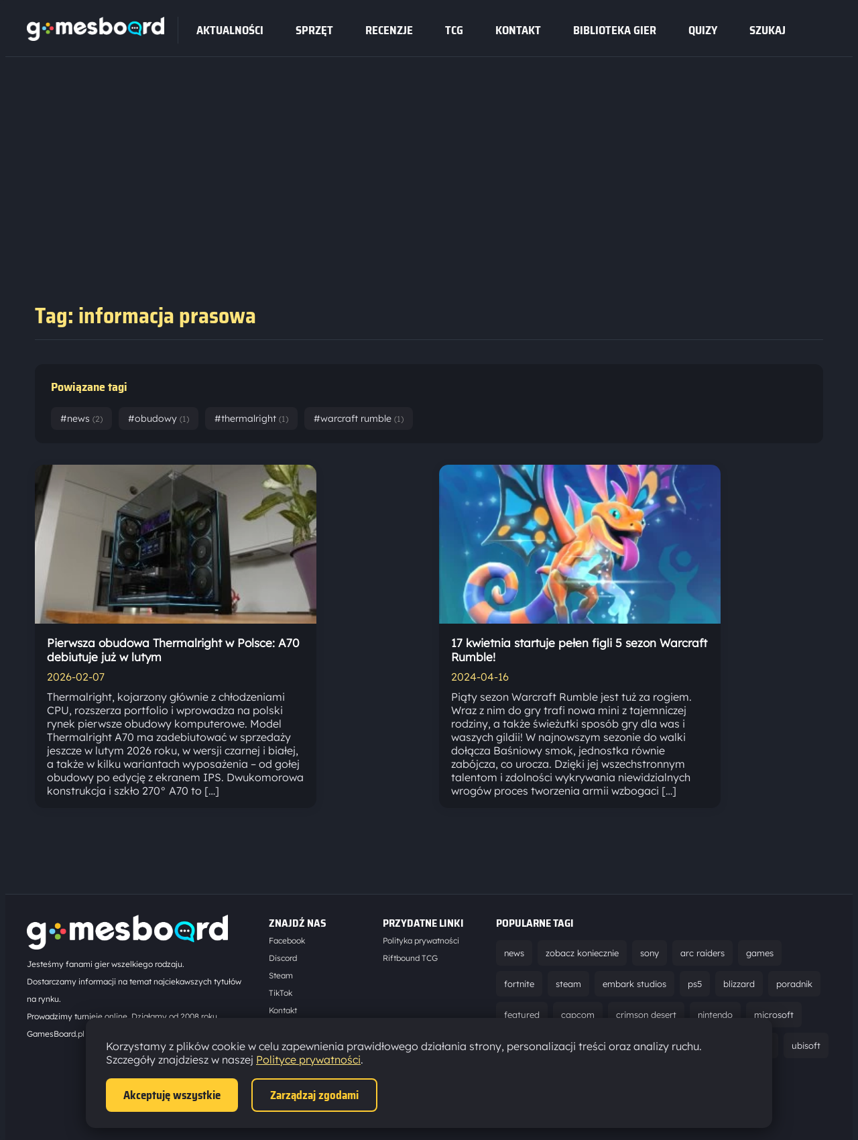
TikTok (280, 993)
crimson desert (646, 1014)
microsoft (774, 1014)
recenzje (389, 30)
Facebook (287, 940)
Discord (283, 958)
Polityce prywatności (308, 1059)
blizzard (739, 983)
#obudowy (158, 418)
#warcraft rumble (359, 418)
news (514, 953)
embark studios (634, 983)
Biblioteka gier (614, 30)
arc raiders (702, 953)
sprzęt (314, 30)
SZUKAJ (767, 30)
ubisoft (806, 1045)
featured (522, 1014)
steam (568, 983)
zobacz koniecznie (582, 953)
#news (81, 418)
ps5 (695, 983)
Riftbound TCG (410, 958)
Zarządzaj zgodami (314, 1095)
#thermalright (251, 418)
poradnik (794, 983)
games (760, 953)
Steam (281, 975)
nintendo (715, 1014)
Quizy (702, 30)
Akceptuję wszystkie (172, 1095)
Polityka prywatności (421, 940)
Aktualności (229, 30)
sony (649, 953)
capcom (578, 1014)
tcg (454, 30)
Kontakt (518, 30)
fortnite (519, 983)
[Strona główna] (95, 37)
